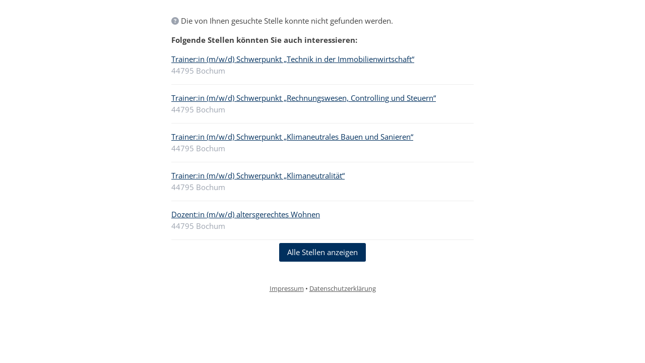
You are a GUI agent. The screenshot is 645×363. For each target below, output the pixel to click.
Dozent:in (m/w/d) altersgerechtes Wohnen (245, 214)
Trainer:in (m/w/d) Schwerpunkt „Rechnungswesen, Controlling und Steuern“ (303, 98)
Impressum (287, 288)
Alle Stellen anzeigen (322, 252)
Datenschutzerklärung (342, 288)
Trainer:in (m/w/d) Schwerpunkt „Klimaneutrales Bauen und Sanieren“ (292, 137)
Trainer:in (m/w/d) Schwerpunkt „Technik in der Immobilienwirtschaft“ (292, 59)
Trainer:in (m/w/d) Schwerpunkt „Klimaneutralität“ (258, 175)
